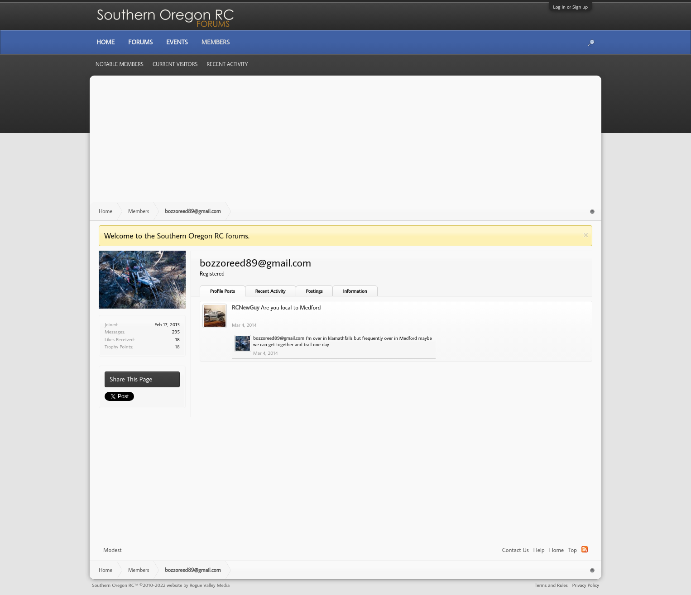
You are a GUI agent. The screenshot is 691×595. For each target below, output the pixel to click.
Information (355, 291)
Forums (140, 42)
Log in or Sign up (570, 7)
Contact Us (515, 549)
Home (556, 549)
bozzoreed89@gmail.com (278, 338)
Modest (112, 549)
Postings (314, 291)
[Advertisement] (345, 143)
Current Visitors (175, 64)
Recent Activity (270, 291)
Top (572, 549)
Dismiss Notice (585, 235)
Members (216, 42)
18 (177, 346)
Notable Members (120, 64)
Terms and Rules (551, 585)
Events (176, 42)
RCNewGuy (245, 307)
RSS (584, 549)
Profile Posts (222, 291)
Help (539, 549)
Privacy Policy (585, 585)
